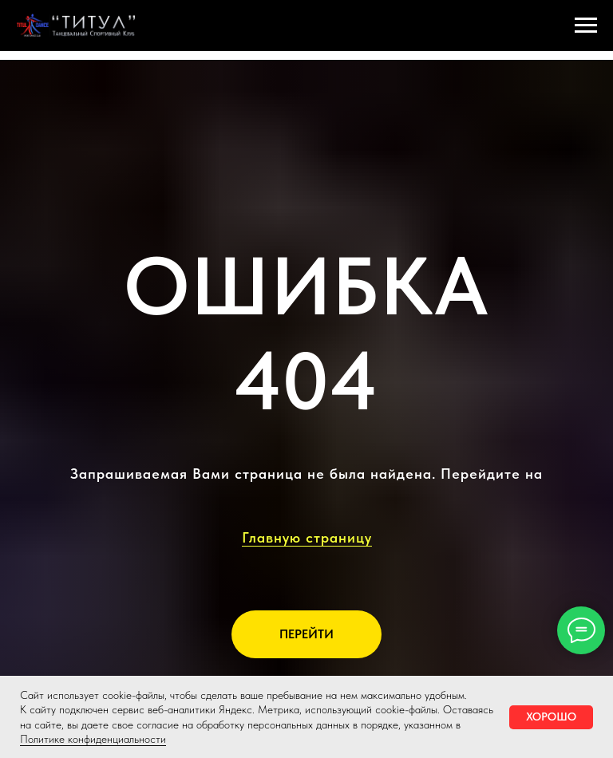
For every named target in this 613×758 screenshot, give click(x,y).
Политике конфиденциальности (93, 738)
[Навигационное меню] (586, 26)
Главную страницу (307, 537)
